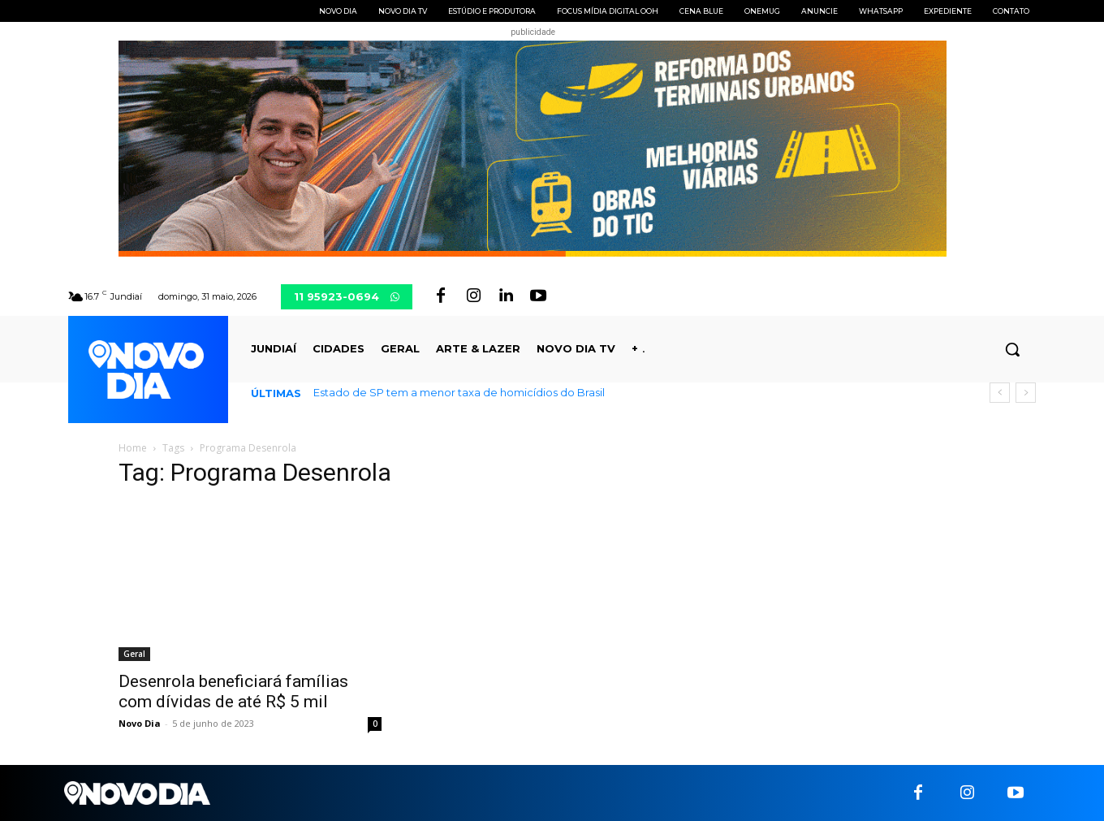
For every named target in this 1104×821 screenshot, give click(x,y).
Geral (134, 653)
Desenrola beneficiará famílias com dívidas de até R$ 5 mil (233, 691)
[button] (1012, 349)
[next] (1026, 392)
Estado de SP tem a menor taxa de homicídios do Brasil (459, 392)
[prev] (1000, 392)
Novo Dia (140, 723)
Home (133, 448)
